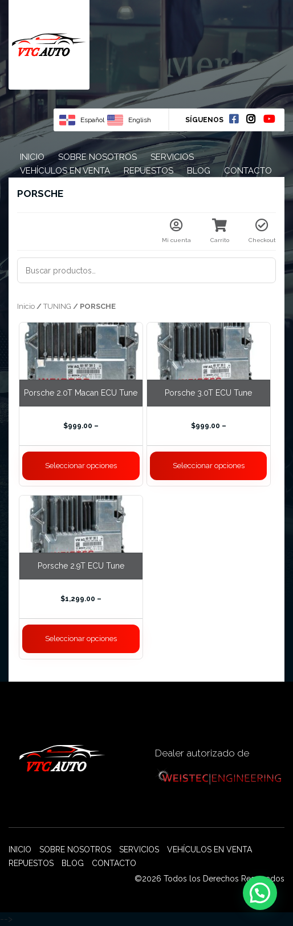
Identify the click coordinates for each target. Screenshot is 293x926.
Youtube (269, 119)
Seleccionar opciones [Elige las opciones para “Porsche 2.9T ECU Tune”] (81, 638)
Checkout (262, 231)
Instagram (250, 119)
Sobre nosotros (97, 157)
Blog (198, 171)
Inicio (32, 157)
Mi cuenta (176, 231)
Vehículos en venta (65, 171)
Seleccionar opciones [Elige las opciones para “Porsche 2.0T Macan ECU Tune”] (81, 465)
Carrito (219, 231)
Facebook (233, 119)
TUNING (57, 306)
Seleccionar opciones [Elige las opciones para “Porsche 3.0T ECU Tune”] (209, 465)
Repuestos (148, 171)
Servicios (172, 157)
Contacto (248, 171)
